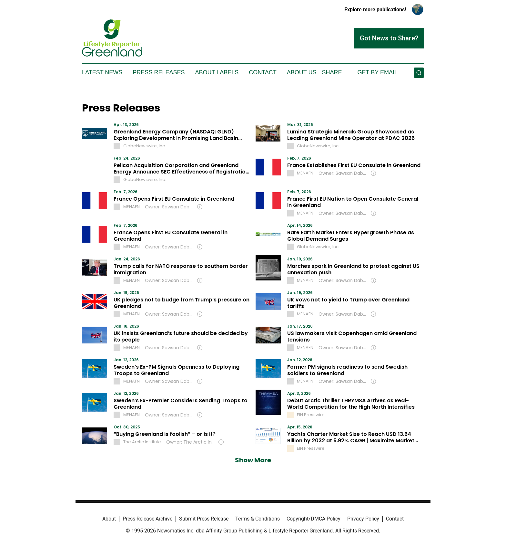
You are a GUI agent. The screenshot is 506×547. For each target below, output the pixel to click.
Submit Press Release (203, 519)
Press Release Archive (147, 519)
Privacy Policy (363, 519)
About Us (302, 72)
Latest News (102, 72)
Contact (263, 72)
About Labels (216, 72)
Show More (253, 460)
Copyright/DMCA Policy (313, 519)
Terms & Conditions (257, 519)
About (109, 519)
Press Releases (159, 72)
